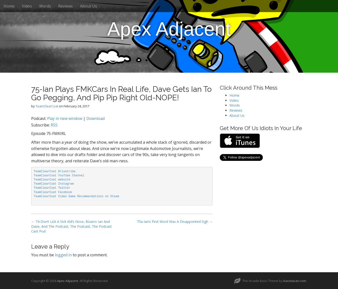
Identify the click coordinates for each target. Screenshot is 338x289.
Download (95, 118)
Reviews (65, 6)
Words (45, 6)
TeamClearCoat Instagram (54, 184)
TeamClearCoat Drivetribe (55, 171)
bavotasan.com (294, 281)
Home (9, 6)
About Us (88, 6)
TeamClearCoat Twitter (52, 188)
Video (27, 6)
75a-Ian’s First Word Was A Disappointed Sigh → (175, 221)
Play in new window (64, 118)
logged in (63, 255)
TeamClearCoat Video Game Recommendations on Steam (76, 196)
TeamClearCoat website (52, 179)
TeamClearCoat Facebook (53, 192)
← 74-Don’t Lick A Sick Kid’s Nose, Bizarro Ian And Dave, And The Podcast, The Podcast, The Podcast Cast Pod (71, 226)
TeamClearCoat (47, 106)
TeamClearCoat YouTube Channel (59, 175)
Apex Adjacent (169, 29)
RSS (54, 125)
